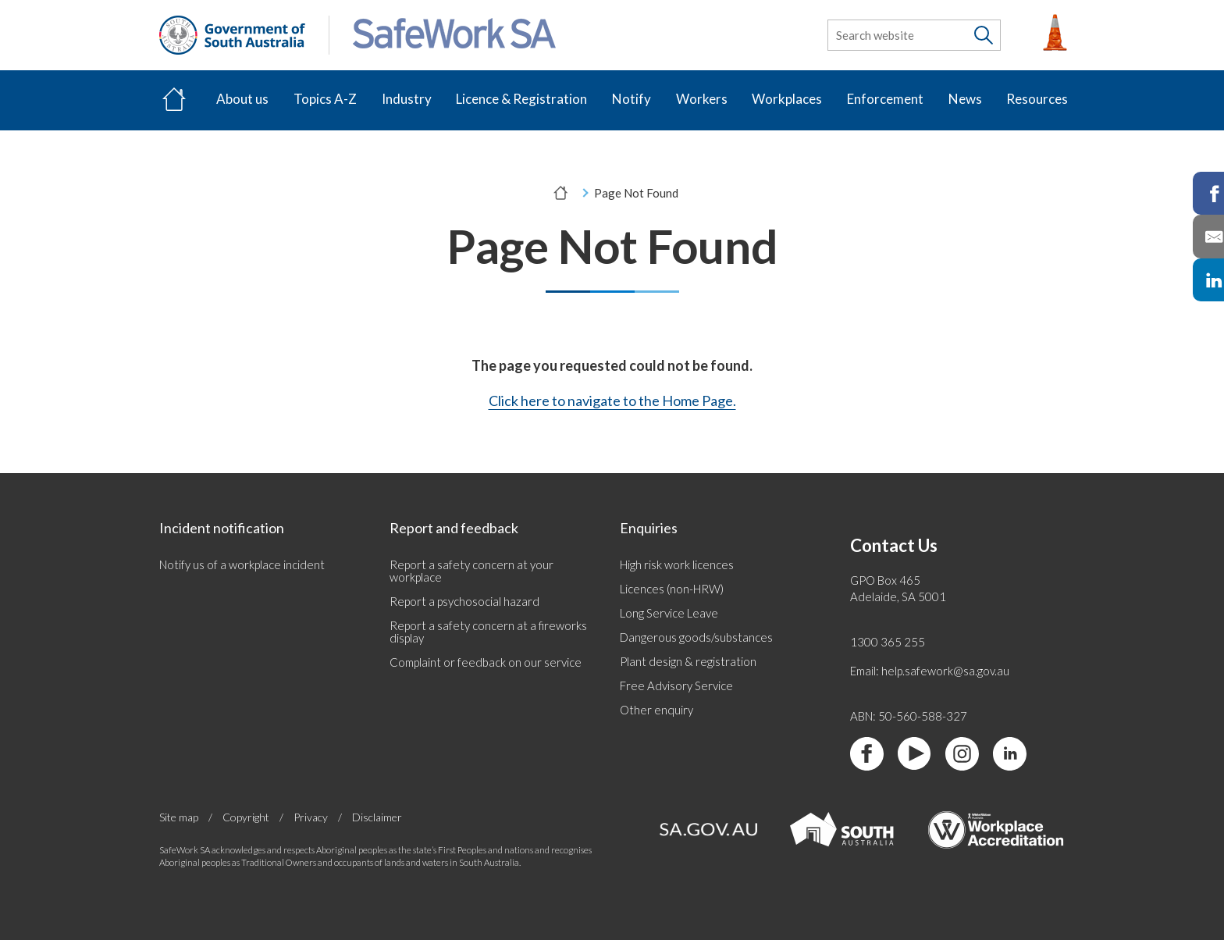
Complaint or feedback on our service (486, 662)
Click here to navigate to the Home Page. (612, 400)
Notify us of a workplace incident (242, 564)
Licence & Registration (521, 99)
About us (242, 99)
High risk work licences (677, 564)
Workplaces (787, 99)
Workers (702, 99)
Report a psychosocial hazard (464, 601)
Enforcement (885, 99)
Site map (178, 817)
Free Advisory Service (676, 685)
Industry (407, 99)
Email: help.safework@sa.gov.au (929, 671)
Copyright (245, 817)
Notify (631, 99)
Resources (1037, 99)
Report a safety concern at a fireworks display (488, 631)
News (965, 99)
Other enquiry (656, 710)
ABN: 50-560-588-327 (908, 716)
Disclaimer (377, 817)
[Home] (174, 100)
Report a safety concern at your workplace (471, 570)
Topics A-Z (325, 99)
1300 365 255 (887, 642)
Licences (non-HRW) (672, 589)
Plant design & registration (688, 661)
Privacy (311, 817)
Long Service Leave (669, 613)
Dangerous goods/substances (696, 637)
